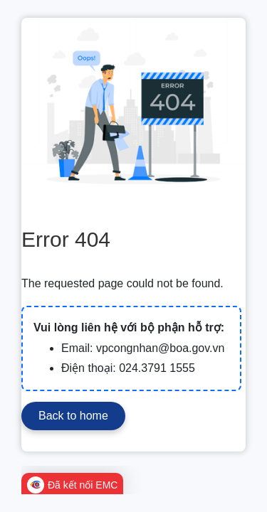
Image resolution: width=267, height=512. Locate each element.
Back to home (73, 416)
